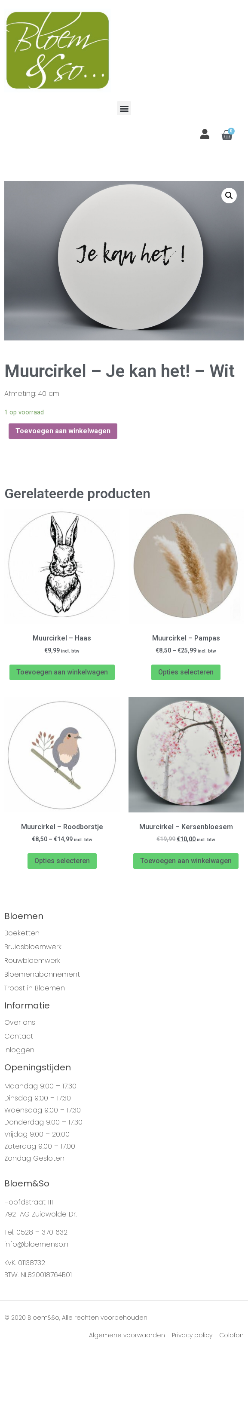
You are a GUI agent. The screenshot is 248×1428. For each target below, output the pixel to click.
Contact (18, 1110)
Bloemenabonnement (42, 1048)
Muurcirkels (76, 200)
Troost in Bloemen (34, 1061)
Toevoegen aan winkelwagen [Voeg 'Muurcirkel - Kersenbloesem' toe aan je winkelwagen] (186, 934)
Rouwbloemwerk (32, 1034)
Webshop (41, 200)
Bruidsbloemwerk (32, 1020)
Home (12, 200)
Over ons (19, 1096)
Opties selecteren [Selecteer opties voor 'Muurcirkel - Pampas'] (186, 746)
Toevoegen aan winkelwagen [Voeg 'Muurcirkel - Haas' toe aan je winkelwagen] (62, 746)
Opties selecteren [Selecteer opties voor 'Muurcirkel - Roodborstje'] (62, 934)
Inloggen (19, 1123)
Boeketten (22, 1006)
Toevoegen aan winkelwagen (62, 504)
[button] (124, 108)
